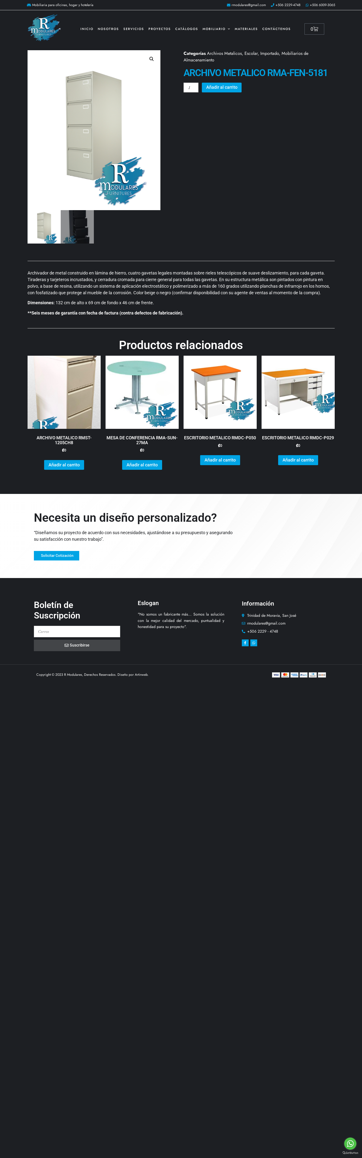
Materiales (246, 29)
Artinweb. (141, 675)
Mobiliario (216, 28)
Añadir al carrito (222, 87)
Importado (269, 53)
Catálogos (186, 29)
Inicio (86, 29)
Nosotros (108, 29)
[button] (151, 59)
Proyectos (159, 29)
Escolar (251, 53)
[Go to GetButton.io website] (350, 1153)
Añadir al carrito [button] (64, 465)
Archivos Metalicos (224, 53)
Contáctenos (276, 29)
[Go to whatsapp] (350, 1144)
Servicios (133, 29)
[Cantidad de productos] (191, 88)
